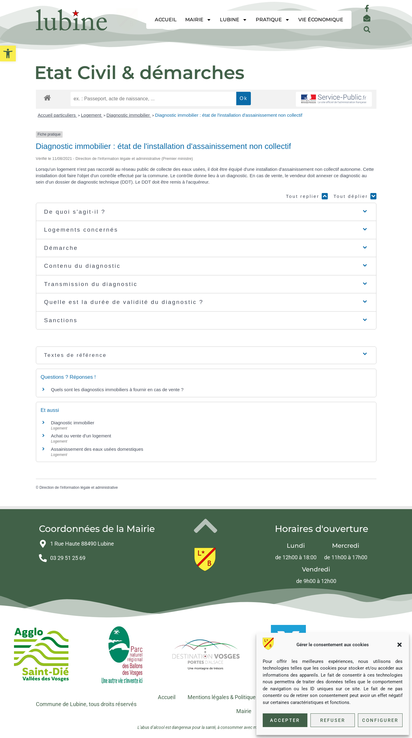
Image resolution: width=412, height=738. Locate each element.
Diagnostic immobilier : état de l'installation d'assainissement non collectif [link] (228, 115)
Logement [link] (91, 115)
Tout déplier (355, 196)
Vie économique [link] (320, 19)
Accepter (285, 720)
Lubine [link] (233, 19)
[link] (8, 53)
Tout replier (306, 196)
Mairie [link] (198, 19)
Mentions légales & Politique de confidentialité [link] (243, 697)
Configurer (380, 720)
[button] (399, 645)
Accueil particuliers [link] (57, 115)
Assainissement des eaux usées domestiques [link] (97, 449)
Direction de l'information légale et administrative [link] (79, 487)
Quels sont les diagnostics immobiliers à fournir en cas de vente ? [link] (117, 389)
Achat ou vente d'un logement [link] (81, 435)
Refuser (332, 720)
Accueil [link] (166, 19)
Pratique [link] (273, 19)
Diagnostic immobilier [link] (128, 115)
